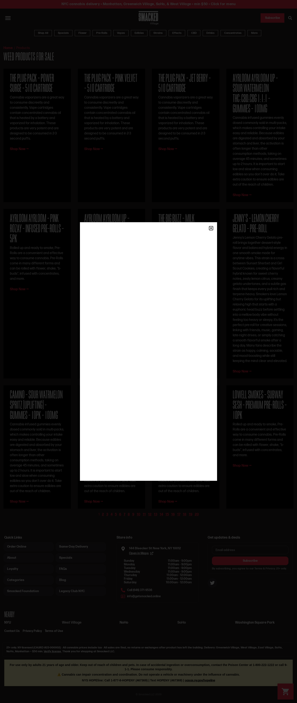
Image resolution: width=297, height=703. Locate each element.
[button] (211, 228)
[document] (148, 351)
